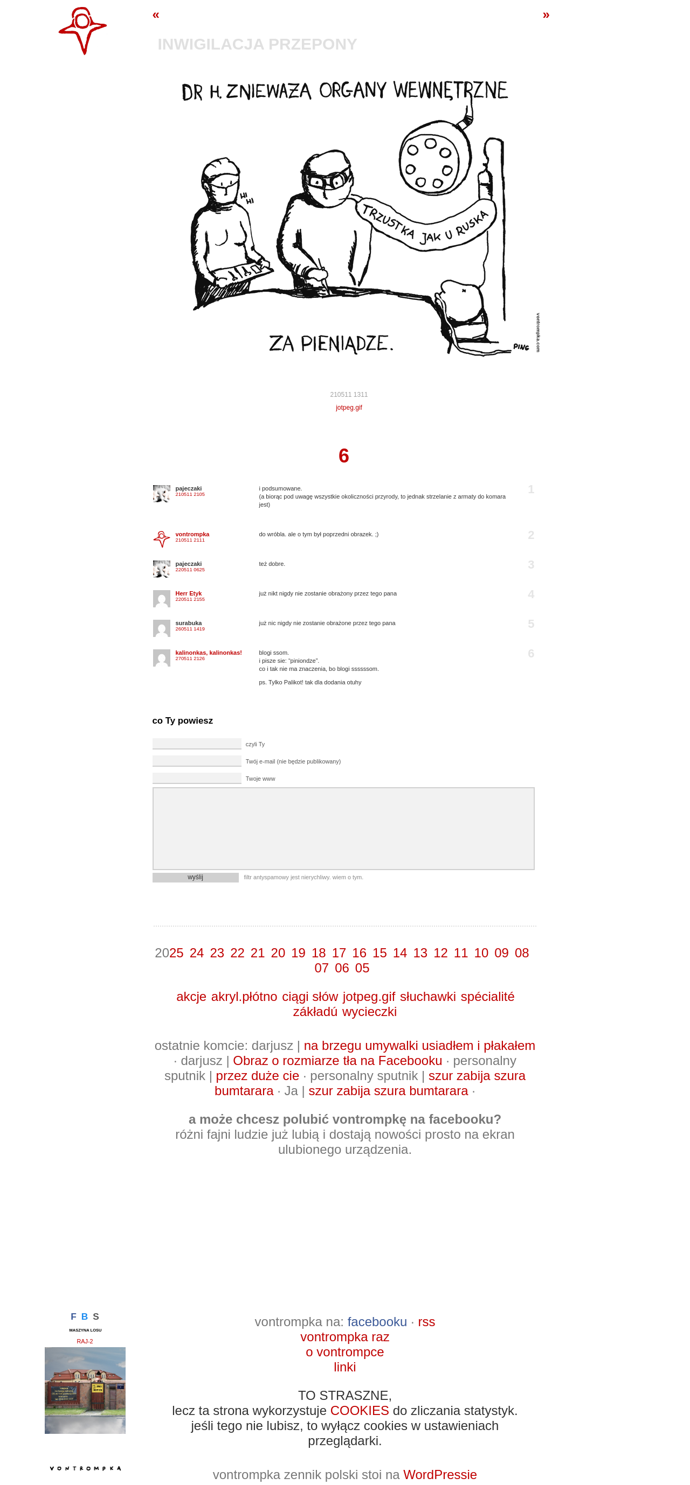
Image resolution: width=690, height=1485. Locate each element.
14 (400, 952)
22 (237, 952)
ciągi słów (310, 996)
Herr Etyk (189, 593)
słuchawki (428, 996)
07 (321, 968)
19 (298, 952)
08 (522, 952)
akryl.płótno (244, 996)
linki (345, 1367)
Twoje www (260, 778)
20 (278, 952)
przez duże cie (258, 1075)
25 (176, 952)
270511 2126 (190, 658)
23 (217, 952)
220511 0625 (190, 569)
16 (359, 952)
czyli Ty (255, 744)
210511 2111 (190, 540)
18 (319, 952)
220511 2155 (190, 599)
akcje (191, 996)
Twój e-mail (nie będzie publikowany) (293, 761)
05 (362, 968)
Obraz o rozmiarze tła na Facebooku (337, 1060)
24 (197, 952)
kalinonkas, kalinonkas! (209, 652)
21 (258, 952)
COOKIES (359, 1410)
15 (379, 952)
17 (339, 952)
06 (342, 968)
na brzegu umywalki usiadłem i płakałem (420, 1045)
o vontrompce (345, 1351)
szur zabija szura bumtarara (388, 1090)
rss (426, 1321)
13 (420, 952)
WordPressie (440, 1474)
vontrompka (193, 534)
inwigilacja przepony (258, 44)
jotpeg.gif (349, 407)
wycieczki (369, 1011)
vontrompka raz (344, 1336)
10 (481, 952)
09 (501, 952)
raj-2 (85, 1341)
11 (461, 952)
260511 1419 (190, 629)
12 (440, 952)
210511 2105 (190, 494)
